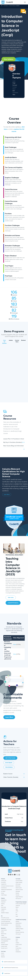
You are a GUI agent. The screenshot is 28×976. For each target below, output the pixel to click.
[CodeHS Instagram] (10, 875)
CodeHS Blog (4, 937)
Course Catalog (12, 5)
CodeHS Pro (3, 884)
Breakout (23, 340)
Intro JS (17, 5)
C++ (16, 912)
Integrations (3, 909)
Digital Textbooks (19, 896)
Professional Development (6, 889)
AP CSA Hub (18, 898)
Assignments (3, 900)
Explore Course (14, 774)
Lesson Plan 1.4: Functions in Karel (14, 439)
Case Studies (4, 930)
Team (17, 941)
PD (1, 916)
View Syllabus (8, 59)
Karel (17, 916)
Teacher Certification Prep (6, 923)
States (2, 932)
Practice (17, 893)
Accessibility (18, 951)
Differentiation (19, 923)
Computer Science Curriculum (7, 886)
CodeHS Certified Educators (8, 961)
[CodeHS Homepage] (7, 2)
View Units (10, 597)
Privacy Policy (18, 948)
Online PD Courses (5, 917)
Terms (17, 946)
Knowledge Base (4, 941)
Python (17, 907)
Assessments (18, 926)
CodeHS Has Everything (21, 919)
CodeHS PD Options (13, 603)
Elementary (18, 886)
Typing (2, 893)
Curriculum (6, 5)
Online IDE (3, 882)
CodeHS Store (6, 973)
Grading (2, 903)
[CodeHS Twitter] (17, 875)
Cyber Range (3, 895)
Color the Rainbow (4, 342)
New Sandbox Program (21, 903)
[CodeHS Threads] (19, 875)
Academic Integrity (5, 912)
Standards (18, 891)
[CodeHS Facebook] (8, 875)
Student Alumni (4, 948)
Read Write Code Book (6, 939)
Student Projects (4, 944)
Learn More (7, 494)
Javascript (18, 905)
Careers (17, 942)
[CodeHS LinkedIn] (12, 875)
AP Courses (18, 884)
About (17, 939)
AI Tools (2, 911)
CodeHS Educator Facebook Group (10, 967)
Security (17, 950)
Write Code (3, 907)
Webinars (3, 942)
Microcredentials (4, 925)
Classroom (3, 902)
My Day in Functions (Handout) (13, 442)
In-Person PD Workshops (6, 919)
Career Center (4, 946)
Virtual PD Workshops (5, 921)
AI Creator (3, 891)
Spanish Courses (19, 889)
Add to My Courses (10, 758)
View (14, 644)
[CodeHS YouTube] (15, 875)
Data (2, 905)
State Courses (19, 887)
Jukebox (11, 340)
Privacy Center (19, 944)
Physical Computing (20, 932)
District (2, 953)
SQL (17, 914)
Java (17, 909)
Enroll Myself (8, 762)
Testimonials (3, 933)
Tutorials (17, 895)
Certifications (4, 887)
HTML (17, 911)
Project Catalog (19, 882)
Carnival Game (17, 341)
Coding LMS (3, 880)
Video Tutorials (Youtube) (14, 777)
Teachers (3, 956)
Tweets (2, 935)
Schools (2, 955)
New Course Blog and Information (14, 446)
